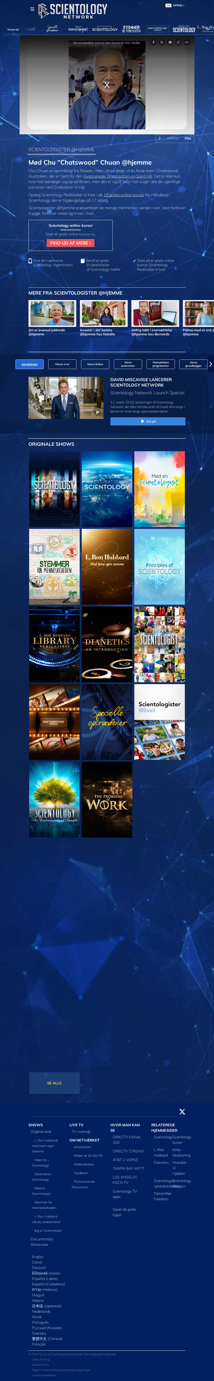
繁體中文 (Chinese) (47, 1338)
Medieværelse (84, 1164)
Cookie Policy (40, 1364)
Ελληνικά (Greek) (46, 1273)
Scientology (163, 1137)
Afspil (148, 422)
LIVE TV (76, 1125)
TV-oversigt (81, 1131)
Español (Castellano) (48, 1284)
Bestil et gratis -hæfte (103, 264)
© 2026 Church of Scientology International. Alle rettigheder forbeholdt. (72, 1354)
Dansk (37, 1262)
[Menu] (32, 9)
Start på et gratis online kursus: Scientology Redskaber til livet (155, 264)
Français (39, 1344)
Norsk (37, 1317)
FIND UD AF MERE (70, 243)
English (37, 1256)
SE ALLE (54, 1083)
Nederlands (41, 1311)
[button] (211, 364)
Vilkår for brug (41, 1359)
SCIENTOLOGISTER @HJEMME (61, 149)
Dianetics (161, 1162)
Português (40, 1322)
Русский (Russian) (47, 1327)
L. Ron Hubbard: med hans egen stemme (45, 1145)
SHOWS (35, 1125)
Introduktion (82, 1147)
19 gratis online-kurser (124, 194)
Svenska (39, 1333)
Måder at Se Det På (88, 1156)
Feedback (81, 1173)
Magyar (38, 1295)
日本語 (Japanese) (46, 1306)
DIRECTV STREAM (128, 1151)
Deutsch (39, 1267)
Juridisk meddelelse (44, 1375)
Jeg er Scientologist (48, 1230)
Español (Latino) (45, 1278)
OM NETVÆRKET (84, 1140)
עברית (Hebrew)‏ (45, 1289)
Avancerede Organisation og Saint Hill (118, 175)
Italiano (38, 1300)
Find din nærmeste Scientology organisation (53, 262)
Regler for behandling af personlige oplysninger (61, 1370)
